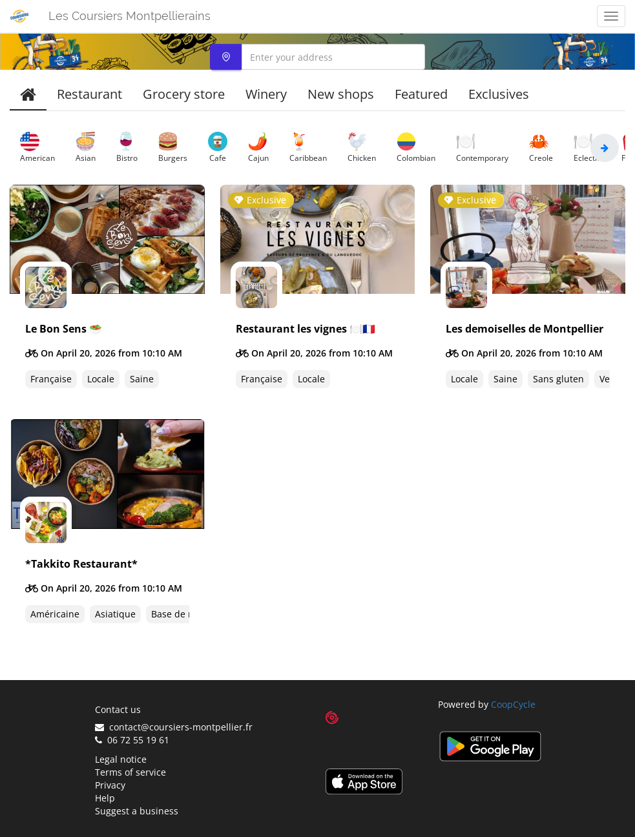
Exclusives (498, 94)
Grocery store (184, 94)
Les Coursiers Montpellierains (129, 16)
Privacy (110, 785)
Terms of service (130, 772)
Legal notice (121, 759)
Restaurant (89, 94)
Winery (266, 94)
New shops (340, 94)
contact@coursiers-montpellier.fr (174, 727)
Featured (421, 94)
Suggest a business (136, 811)
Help (105, 798)
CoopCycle (513, 704)
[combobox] (317, 57)
